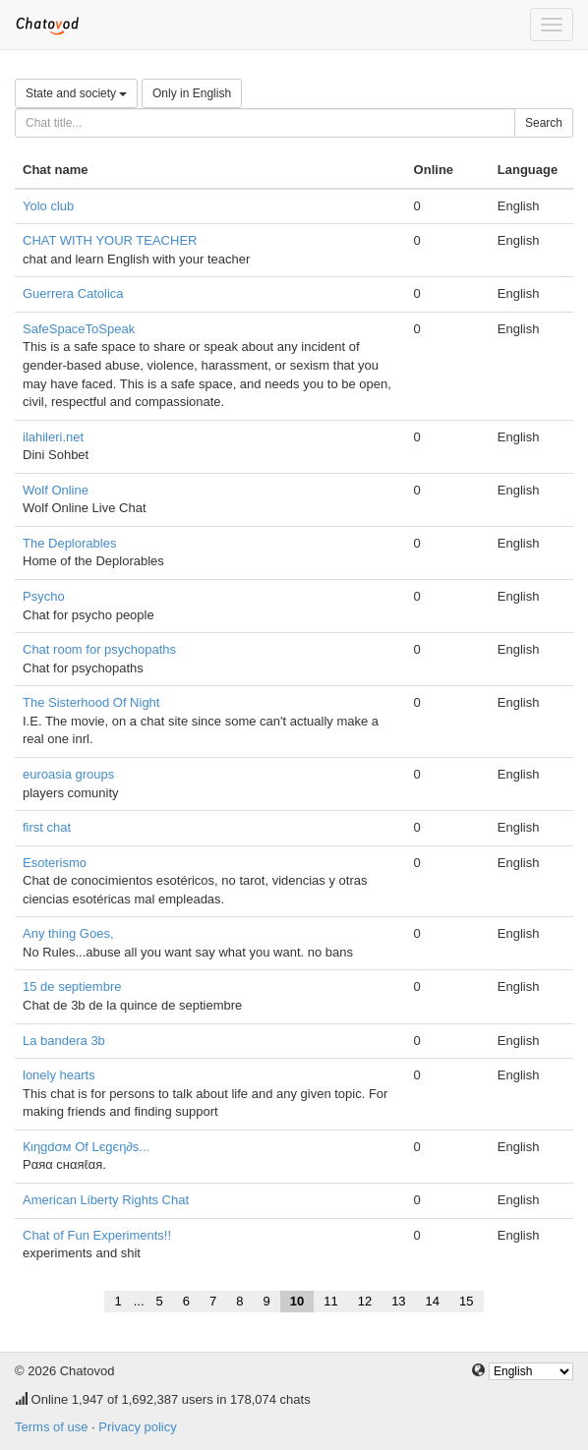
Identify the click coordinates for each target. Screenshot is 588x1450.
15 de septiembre (72, 986)
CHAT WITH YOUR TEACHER (110, 240)
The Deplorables (69, 543)
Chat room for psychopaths (99, 649)
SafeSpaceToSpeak (79, 328)
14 (433, 1301)
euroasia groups (68, 774)
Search (543, 123)
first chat (47, 827)
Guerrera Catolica (73, 293)
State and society (76, 93)
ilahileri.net (53, 437)
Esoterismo (55, 862)
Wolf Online (55, 490)
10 (297, 1301)
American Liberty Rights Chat (106, 1199)
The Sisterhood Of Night (91, 702)
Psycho (44, 596)
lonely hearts (59, 1075)
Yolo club (48, 206)
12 (365, 1301)
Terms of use (51, 1427)
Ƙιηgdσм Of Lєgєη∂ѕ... (86, 1146)
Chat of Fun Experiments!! (97, 1235)
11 (330, 1301)
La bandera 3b (64, 1040)
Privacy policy (137, 1427)
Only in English (191, 93)
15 (466, 1301)
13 (398, 1301)
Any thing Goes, (68, 933)
